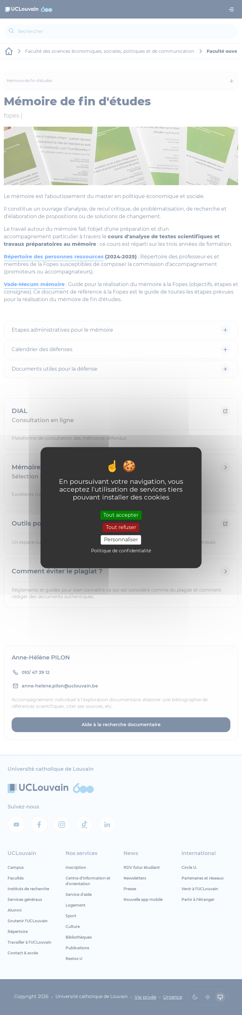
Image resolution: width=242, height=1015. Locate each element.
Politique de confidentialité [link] (121, 551)
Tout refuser (121, 528)
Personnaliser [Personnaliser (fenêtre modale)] (121, 540)
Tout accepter (120, 515)
